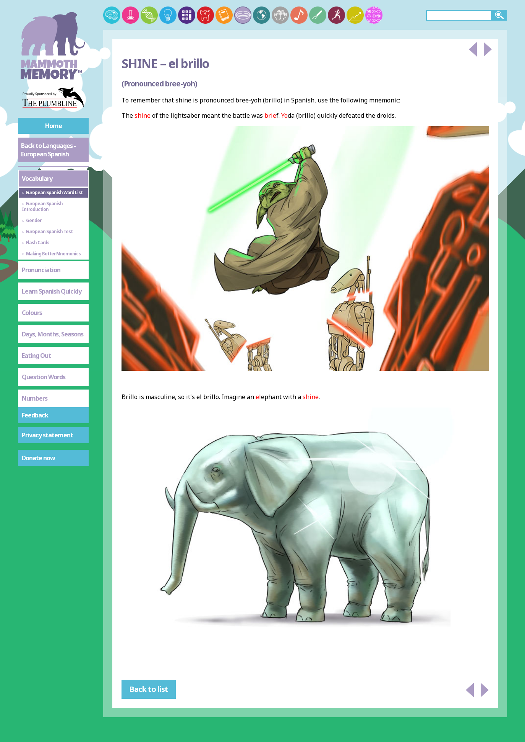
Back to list (148, 689)
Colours (32, 312)
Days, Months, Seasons (52, 334)
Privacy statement (47, 435)
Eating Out (36, 355)
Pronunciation (41, 270)
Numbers (34, 398)
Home (53, 126)
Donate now (38, 458)
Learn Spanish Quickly (51, 291)
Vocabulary (37, 178)
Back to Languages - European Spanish (48, 149)
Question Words (43, 377)
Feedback (35, 415)
